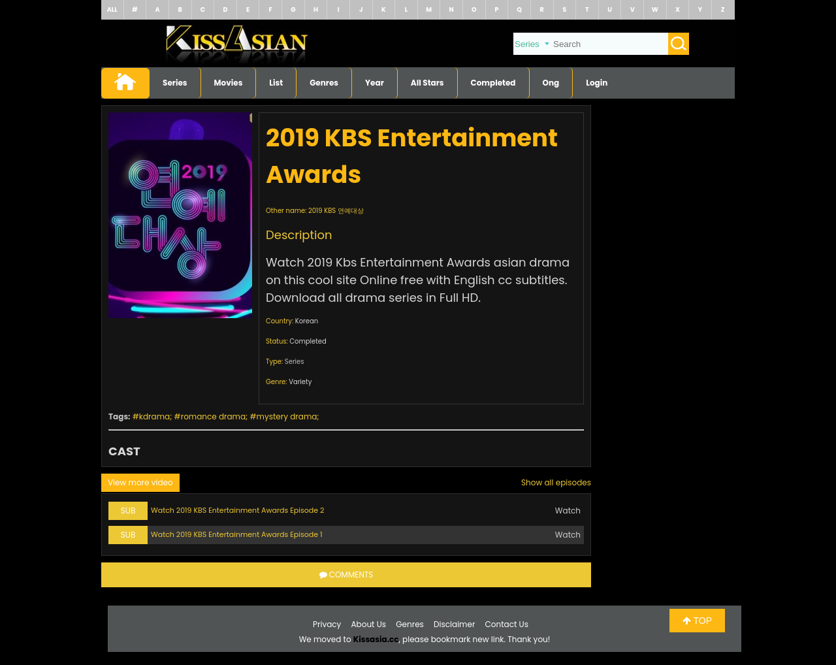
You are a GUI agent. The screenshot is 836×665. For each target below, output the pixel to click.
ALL (112, 9)
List (276, 82)
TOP (697, 620)
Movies (228, 82)
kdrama (154, 416)
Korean (306, 321)
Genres (324, 82)
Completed (493, 82)
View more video (140, 482)
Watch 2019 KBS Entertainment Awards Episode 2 (237, 510)
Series (175, 82)
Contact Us (506, 624)
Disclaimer (454, 624)
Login (596, 82)
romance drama (213, 416)
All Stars (427, 82)
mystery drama (287, 416)
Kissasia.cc (376, 639)
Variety (300, 382)
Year (374, 82)
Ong (551, 82)
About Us (369, 624)
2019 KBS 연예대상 (336, 211)
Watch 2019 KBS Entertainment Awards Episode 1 (236, 534)
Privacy (327, 624)
